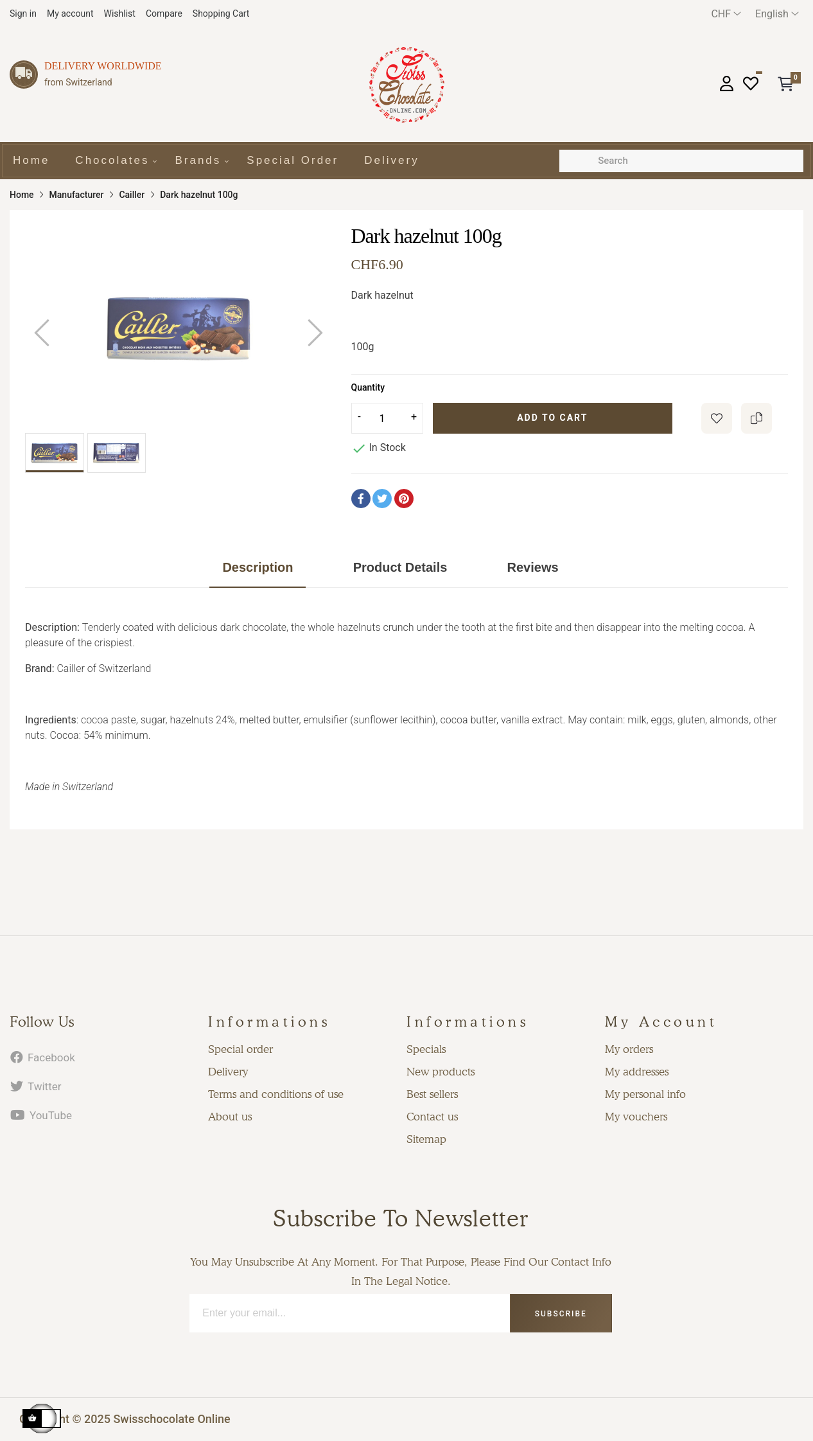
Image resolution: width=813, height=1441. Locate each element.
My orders (629, 1049)
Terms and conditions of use (276, 1094)
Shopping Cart (221, 13)
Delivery (228, 1071)
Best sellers (432, 1094)
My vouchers (636, 1116)
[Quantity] (387, 418)
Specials (426, 1049)
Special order (240, 1049)
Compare (164, 13)
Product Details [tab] (400, 567)
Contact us (432, 1116)
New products (440, 1071)
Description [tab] (257, 567)
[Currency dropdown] (726, 14)
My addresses (637, 1071)
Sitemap (426, 1139)
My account (70, 13)
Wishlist (120, 13)
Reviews (533, 567)
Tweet (382, 498)
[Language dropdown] (777, 14)
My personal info (645, 1094)
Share (361, 498)
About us (230, 1116)
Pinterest (404, 498)
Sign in (23, 13)
